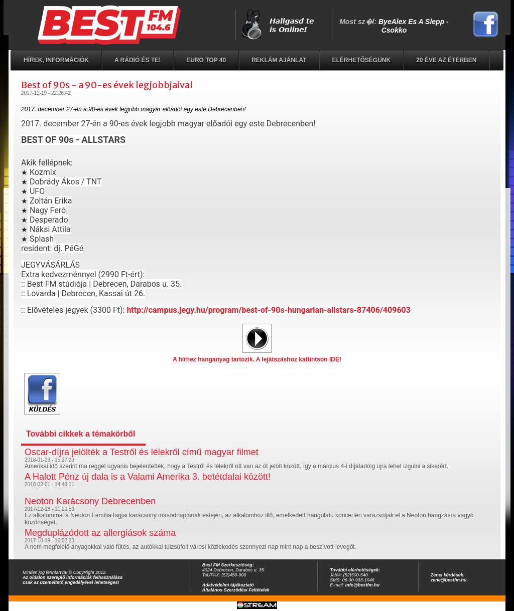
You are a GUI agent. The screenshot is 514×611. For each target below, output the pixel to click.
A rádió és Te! (137, 60)
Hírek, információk (56, 60)
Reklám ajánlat (278, 60)
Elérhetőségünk (361, 60)
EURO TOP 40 (206, 60)
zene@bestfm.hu (449, 579)
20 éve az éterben (446, 60)
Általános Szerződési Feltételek (236, 589)
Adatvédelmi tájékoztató (228, 584)
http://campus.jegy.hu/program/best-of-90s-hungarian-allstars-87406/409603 (268, 310)
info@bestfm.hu (362, 584)
